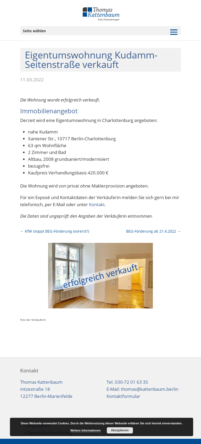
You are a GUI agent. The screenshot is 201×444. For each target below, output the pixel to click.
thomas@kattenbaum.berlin (149, 389)
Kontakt (97, 204)
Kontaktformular (123, 396)
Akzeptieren (120, 430)
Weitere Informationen (85, 430)
